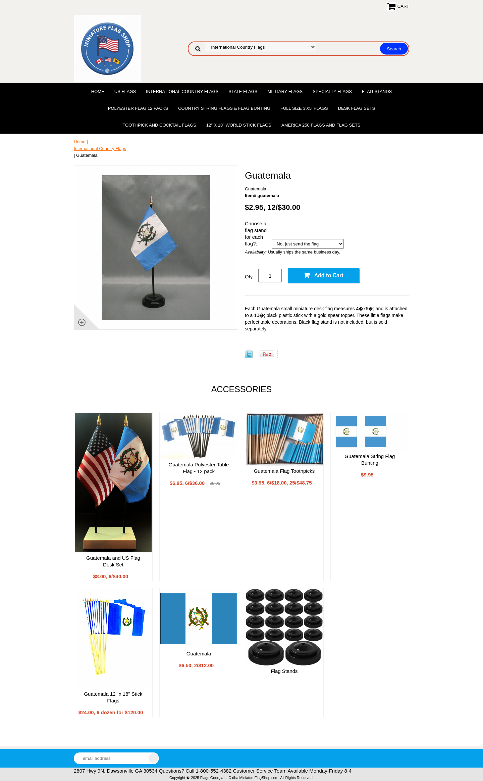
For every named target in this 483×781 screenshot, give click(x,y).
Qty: (249, 276)
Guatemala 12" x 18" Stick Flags (113, 697)
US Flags (125, 91)
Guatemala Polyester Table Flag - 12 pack (199, 468)
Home (97, 91)
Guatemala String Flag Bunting (369, 459)
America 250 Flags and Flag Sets (321, 125)
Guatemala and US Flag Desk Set (113, 561)
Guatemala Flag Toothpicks (284, 471)
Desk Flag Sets (356, 108)
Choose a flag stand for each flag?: (256, 233)
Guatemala (198, 653)
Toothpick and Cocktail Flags (159, 125)
